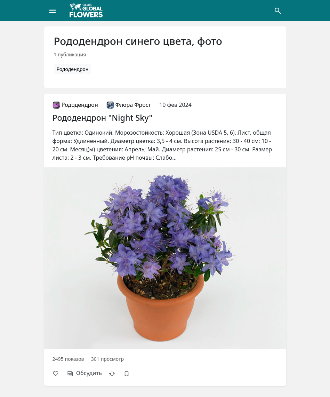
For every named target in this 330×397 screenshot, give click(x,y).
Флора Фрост (128, 105)
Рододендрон (73, 69)
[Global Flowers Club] (88, 10)
